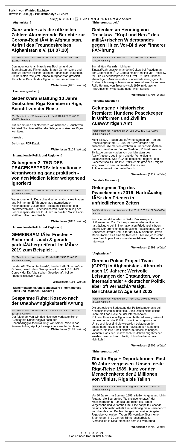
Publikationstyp (45, 14)
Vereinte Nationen (105, 100)
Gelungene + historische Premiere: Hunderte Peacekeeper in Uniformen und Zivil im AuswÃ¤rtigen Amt (127, 115)
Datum (90, 436)
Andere (126, 18)
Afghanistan (21, 22)
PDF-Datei (32, 143)
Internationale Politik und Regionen (36, 155)
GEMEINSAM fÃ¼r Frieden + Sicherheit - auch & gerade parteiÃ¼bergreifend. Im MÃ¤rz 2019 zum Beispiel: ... (44, 242)
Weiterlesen (59, 85)
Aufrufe (107, 436)
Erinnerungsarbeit (25, 91)
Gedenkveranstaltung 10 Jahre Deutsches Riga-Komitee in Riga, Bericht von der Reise (46, 103)
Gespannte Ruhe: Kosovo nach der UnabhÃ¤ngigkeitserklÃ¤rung (47, 301)
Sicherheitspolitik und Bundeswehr (36, 287)
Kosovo (47, 290)
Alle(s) (27, 14)
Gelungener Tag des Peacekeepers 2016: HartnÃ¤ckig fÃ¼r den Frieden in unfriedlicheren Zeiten (127, 195)
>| (101, 432)
